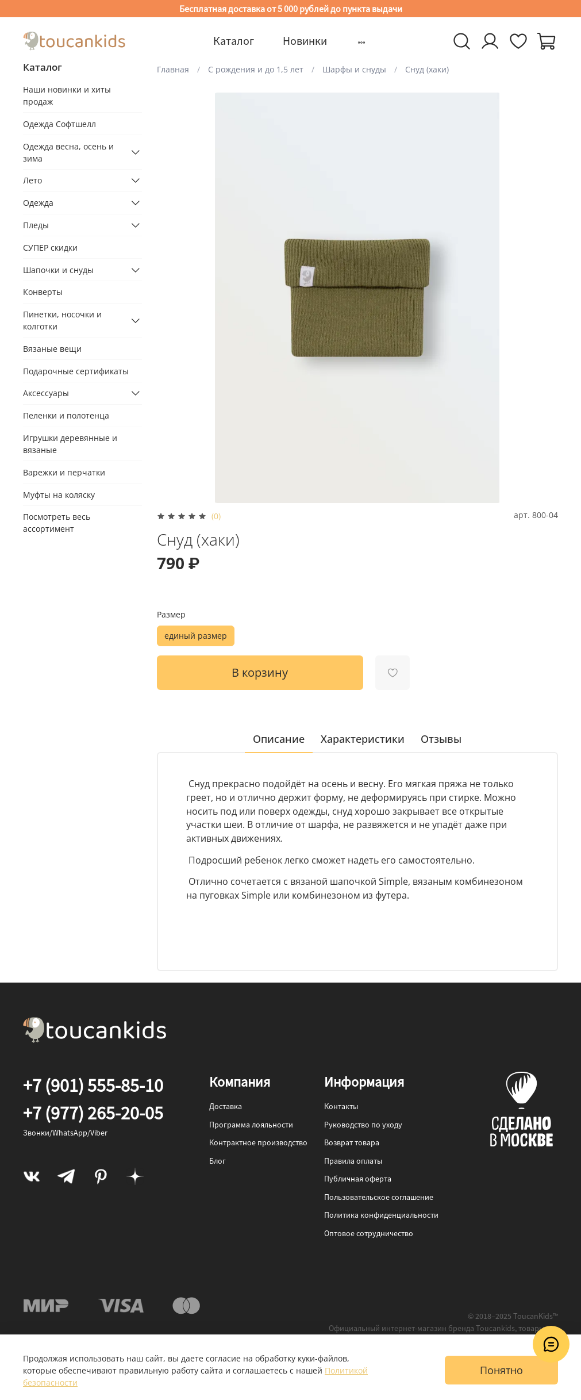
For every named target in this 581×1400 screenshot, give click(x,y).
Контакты (341, 1106)
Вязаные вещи (52, 348)
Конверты (43, 291)
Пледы (36, 225)
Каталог (233, 40)
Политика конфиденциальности (381, 1215)
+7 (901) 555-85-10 (93, 1085)
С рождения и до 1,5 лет (255, 69)
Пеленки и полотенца (66, 415)
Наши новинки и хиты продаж (67, 95)
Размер (171, 615)
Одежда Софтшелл (59, 123)
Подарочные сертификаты (76, 371)
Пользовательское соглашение (378, 1197)
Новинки (305, 40)
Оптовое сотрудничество (368, 1233)
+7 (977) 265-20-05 (93, 1113)
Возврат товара (351, 1142)
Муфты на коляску (59, 494)
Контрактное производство (258, 1142)
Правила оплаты (353, 1161)
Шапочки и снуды (58, 269)
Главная (173, 69)
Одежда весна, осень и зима (68, 152)
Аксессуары (46, 393)
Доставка (225, 1106)
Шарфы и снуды (354, 69)
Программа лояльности (251, 1124)
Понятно (501, 1370)
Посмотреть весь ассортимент (56, 522)
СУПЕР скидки (50, 247)
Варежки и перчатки (64, 472)
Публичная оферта (357, 1178)
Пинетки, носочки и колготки (62, 320)
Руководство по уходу (363, 1124)
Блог (217, 1161)
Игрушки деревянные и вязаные (70, 443)
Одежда (38, 202)
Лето (32, 180)
